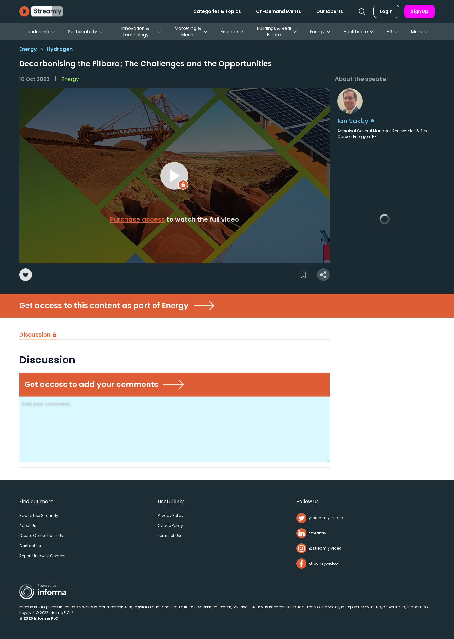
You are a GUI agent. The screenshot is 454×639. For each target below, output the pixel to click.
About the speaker (361, 79)
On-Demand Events (278, 11)
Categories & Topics (217, 11)
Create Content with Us (41, 535)
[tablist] (174, 335)
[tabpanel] (174, 410)
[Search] (362, 11)
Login (386, 11)
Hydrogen (60, 49)
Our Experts (329, 11)
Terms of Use (170, 535)
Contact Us (30, 545)
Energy (28, 49)
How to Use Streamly (38, 515)
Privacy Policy (170, 515)
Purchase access (137, 219)
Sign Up (419, 11)
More (419, 31)
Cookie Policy (170, 525)
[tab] (38, 334)
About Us (27, 525)
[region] (174, 175)
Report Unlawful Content (42, 555)
